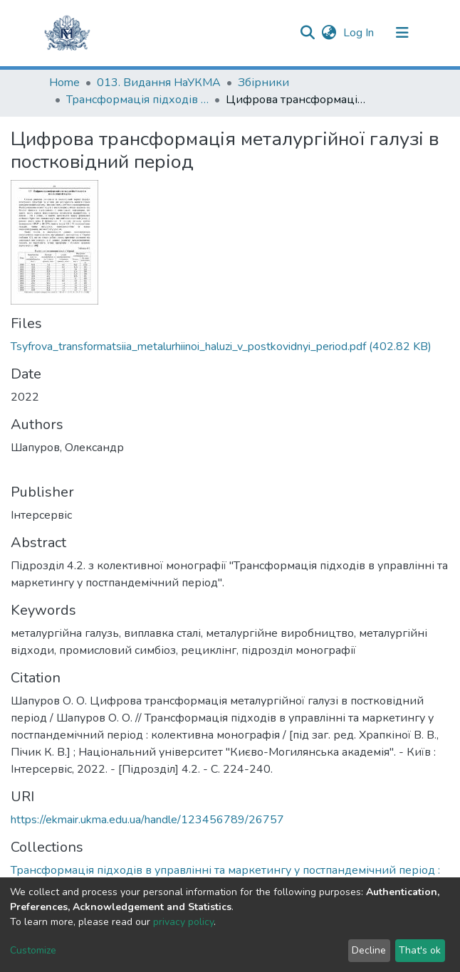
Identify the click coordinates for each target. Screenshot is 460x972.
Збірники (263, 82)
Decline (369, 950)
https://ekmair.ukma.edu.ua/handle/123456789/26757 (147, 820)
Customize (33, 950)
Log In (360, 33)
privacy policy (183, 922)
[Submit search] (307, 32)
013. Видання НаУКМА (159, 82)
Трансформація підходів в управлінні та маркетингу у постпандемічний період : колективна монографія (137, 99)
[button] (328, 32)
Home (64, 82)
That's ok (420, 950)
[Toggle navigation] (402, 33)
